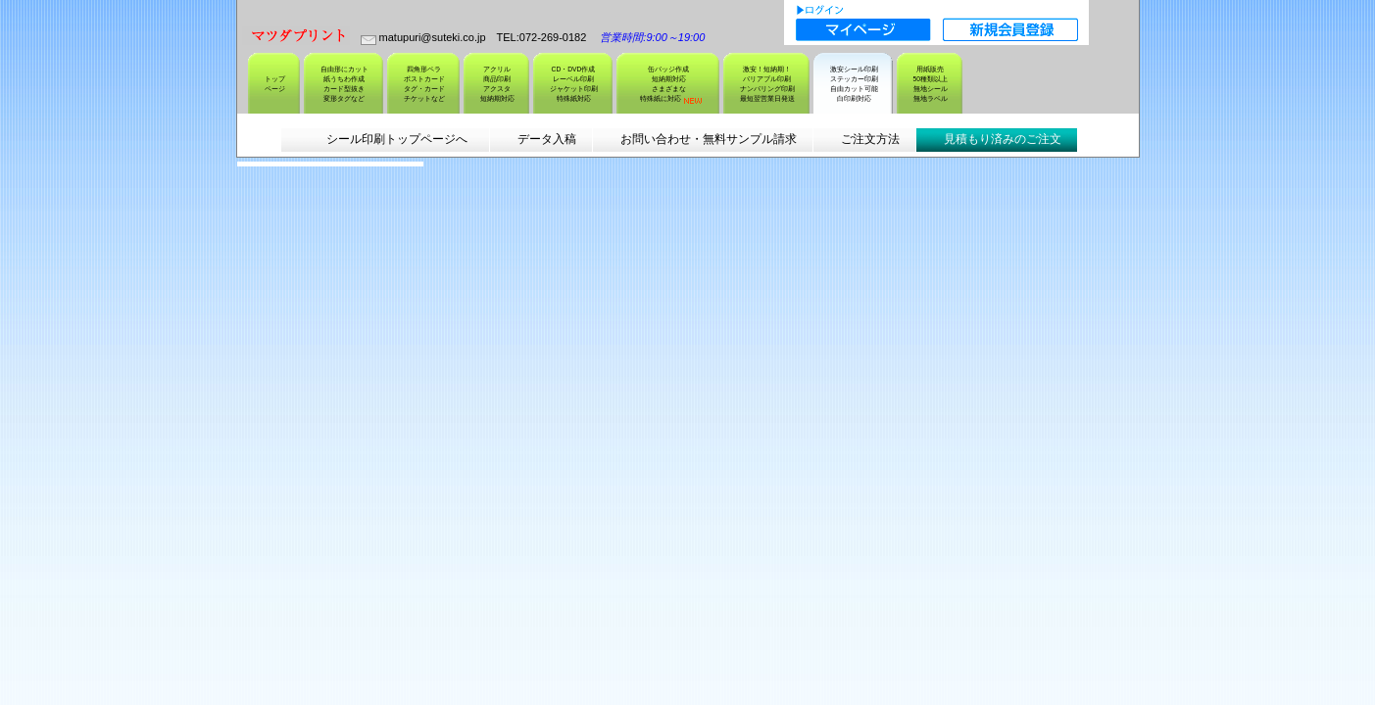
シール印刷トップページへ (396, 139)
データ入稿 (547, 139)
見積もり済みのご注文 (1002, 139)
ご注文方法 (870, 139)
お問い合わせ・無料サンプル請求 (709, 139)
